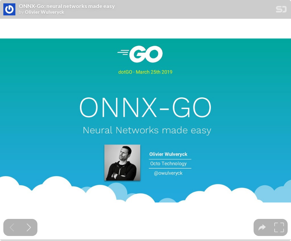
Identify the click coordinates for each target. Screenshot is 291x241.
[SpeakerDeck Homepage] (281, 10)
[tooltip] (262, 227)
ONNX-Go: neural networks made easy (67, 6)
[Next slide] (28, 227)
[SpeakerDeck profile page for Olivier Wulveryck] (9, 9)
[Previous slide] (11, 227)
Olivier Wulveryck (44, 12)
